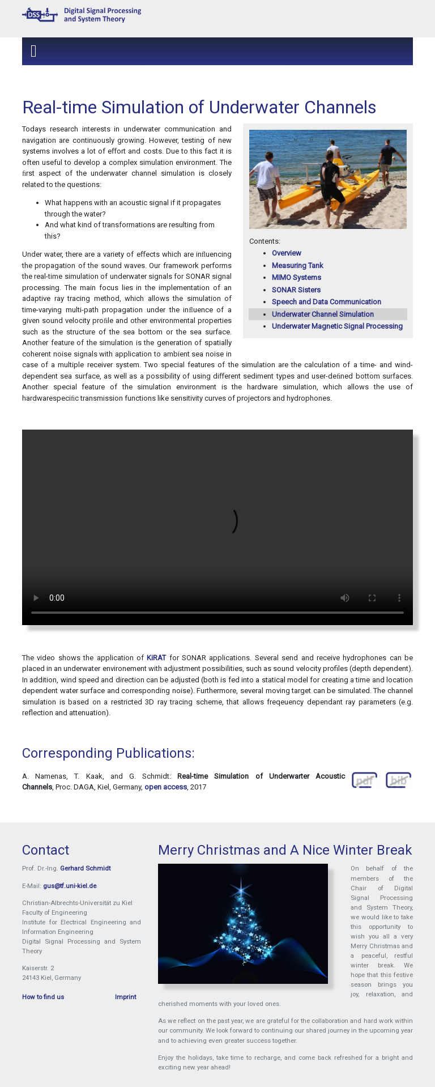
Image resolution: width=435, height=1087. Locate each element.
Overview (286, 253)
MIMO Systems (296, 277)
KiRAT (156, 657)
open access (165, 787)
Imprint (125, 997)
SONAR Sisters (296, 290)
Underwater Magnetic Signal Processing (337, 326)
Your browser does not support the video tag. (217, 527)
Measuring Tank (297, 265)
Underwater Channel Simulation (323, 314)
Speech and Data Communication (326, 302)
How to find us (43, 997)
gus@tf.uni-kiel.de (69, 886)
